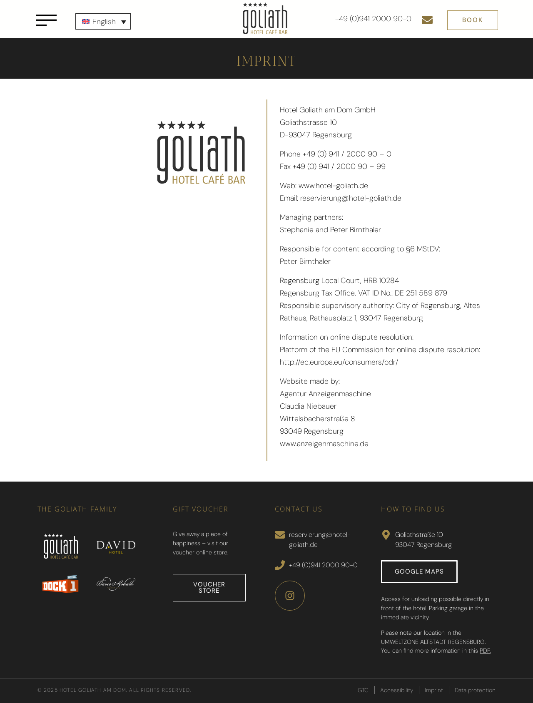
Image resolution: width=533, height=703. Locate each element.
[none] (103, 21)
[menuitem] (103, 21)
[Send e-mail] (427, 20)
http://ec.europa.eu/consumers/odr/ (339, 362)
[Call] (280, 565)
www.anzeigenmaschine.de (324, 444)
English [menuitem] (104, 22)
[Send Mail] (280, 535)
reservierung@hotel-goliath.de (350, 198)
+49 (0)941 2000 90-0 (373, 19)
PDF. (485, 650)
